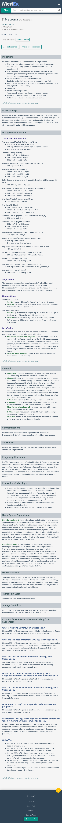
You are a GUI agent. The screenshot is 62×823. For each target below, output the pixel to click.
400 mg (23, 39)
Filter (6, 10)
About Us (31, 802)
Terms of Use (31, 815)
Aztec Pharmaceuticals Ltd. (13, 29)
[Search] (59, 10)
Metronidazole (7, 24)
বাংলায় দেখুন (31, 819)
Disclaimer (31, 811)
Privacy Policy (31, 806)
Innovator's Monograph (31, 47)
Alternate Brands (10, 47)
